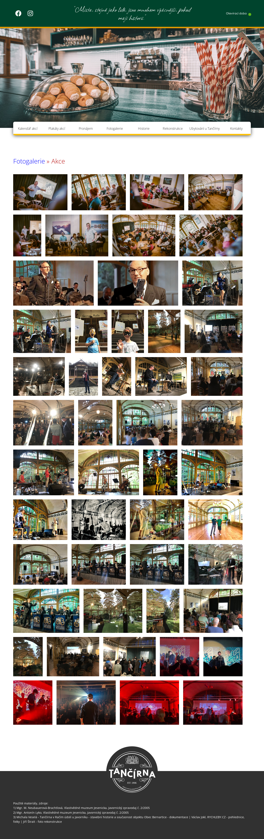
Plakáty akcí (56, 128)
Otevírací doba (236, 13)
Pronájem (86, 128)
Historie (144, 128)
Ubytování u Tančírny (204, 128)
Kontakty (236, 128)
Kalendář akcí (28, 128)
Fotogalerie (115, 128)
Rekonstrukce (173, 128)
